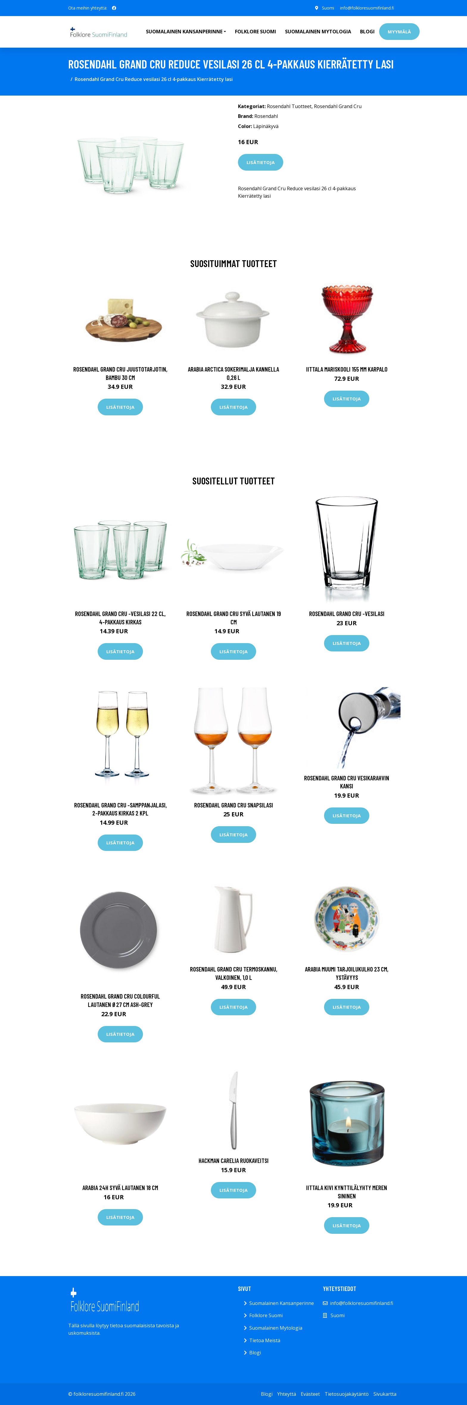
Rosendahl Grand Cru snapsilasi (233, 805)
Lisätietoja (261, 162)
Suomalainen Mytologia (318, 31)
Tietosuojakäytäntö (347, 1394)
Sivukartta (384, 1394)
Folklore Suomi (255, 31)
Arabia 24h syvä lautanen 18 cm (120, 1187)
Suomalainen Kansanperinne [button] (184, 31)
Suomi (328, 8)
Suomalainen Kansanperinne (281, 1303)
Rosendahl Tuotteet (289, 106)
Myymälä (399, 32)
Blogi (367, 31)
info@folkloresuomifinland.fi (367, 8)
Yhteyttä (286, 1394)
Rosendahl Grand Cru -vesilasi (347, 613)
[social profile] (114, 8)
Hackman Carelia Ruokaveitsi (234, 1160)
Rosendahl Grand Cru (338, 106)
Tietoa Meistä (264, 1340)
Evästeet (310, 1394)
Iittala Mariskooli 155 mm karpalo (346, 369)
